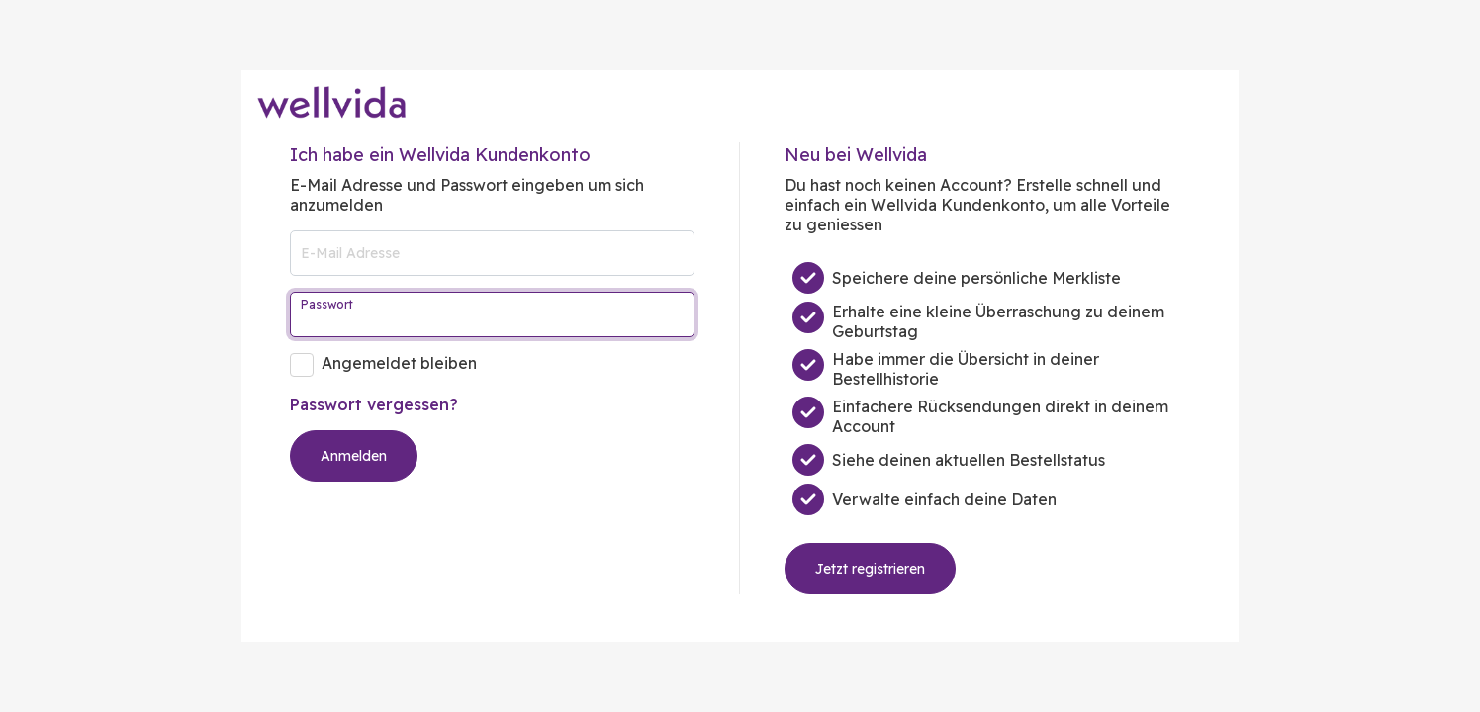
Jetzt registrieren (870, 569)
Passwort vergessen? (374, 404)
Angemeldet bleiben (399, 363)
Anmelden (354, 456)
